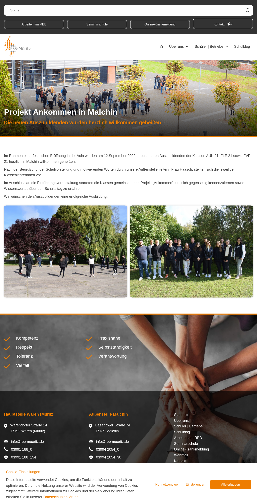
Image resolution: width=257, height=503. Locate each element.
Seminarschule (97, 24)
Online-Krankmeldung (160, 24)
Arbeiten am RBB (34, 24)
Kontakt (223, 24)
